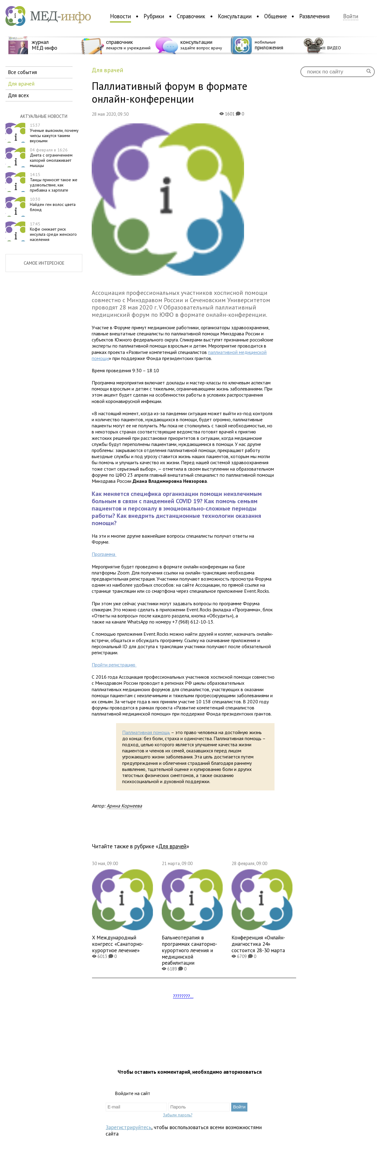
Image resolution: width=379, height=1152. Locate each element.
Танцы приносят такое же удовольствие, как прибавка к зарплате (53, 182)
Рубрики (153, 16)
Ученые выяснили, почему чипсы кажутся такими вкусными (54, 132)
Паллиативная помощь (146, 732)
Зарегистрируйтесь (128, 1127)
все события (22, 72)
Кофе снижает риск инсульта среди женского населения (53, 231)
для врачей (21, 83)
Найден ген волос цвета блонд (53, 204)
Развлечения (314, 16)
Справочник (191, 16)
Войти (350, 16)
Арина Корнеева (124, 806)
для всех (18, 95)
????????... (183, 996)
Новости (120, 16)
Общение (275, 16)
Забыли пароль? (177, 1114)
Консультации (235, 16)
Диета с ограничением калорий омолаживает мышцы (51, 157)
